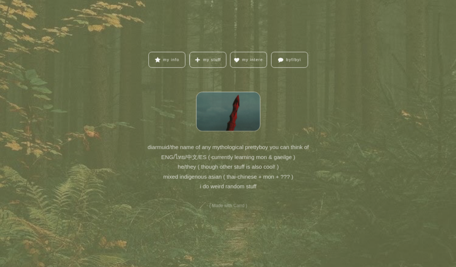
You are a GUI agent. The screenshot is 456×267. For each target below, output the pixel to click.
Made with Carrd (228, 205)
